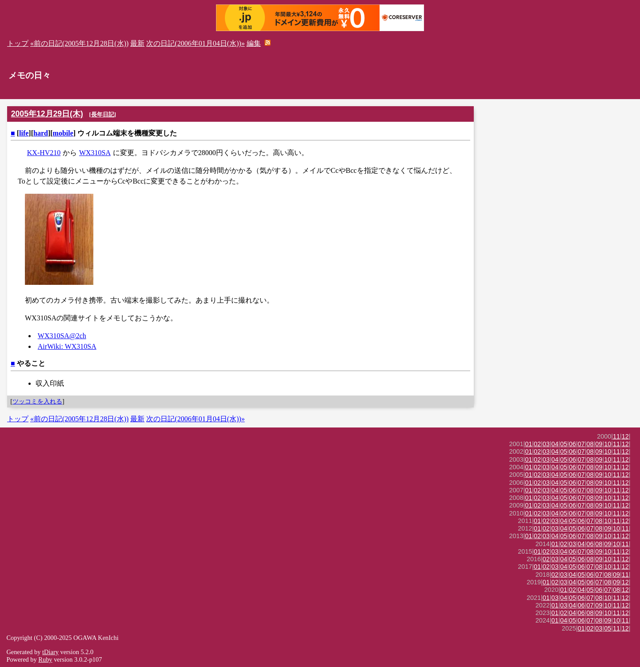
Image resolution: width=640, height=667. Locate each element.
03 (546, 443)
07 (581, 443)
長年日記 (102, 114)
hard (40, 133)
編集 (254, 43)
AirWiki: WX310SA (67, 346)
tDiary (50, 651)
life (23, 133)
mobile (63, 133)
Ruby (45, 659)
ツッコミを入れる (37, 401)
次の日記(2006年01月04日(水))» (195, 43)
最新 (137, 43)
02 (537, 443)
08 (590, 443)
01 (528, 443)
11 (616, 436)
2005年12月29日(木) (47, 113)
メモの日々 (29, 75)
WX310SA (95, 152)
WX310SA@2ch (62, 335)
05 (563, 443)
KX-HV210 (44, 152)
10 (607, 443)
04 (555, 443)
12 (625, 436)
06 (572, 443)
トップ (17, 43)
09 (598, 443)
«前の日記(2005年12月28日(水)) (79, 43)
